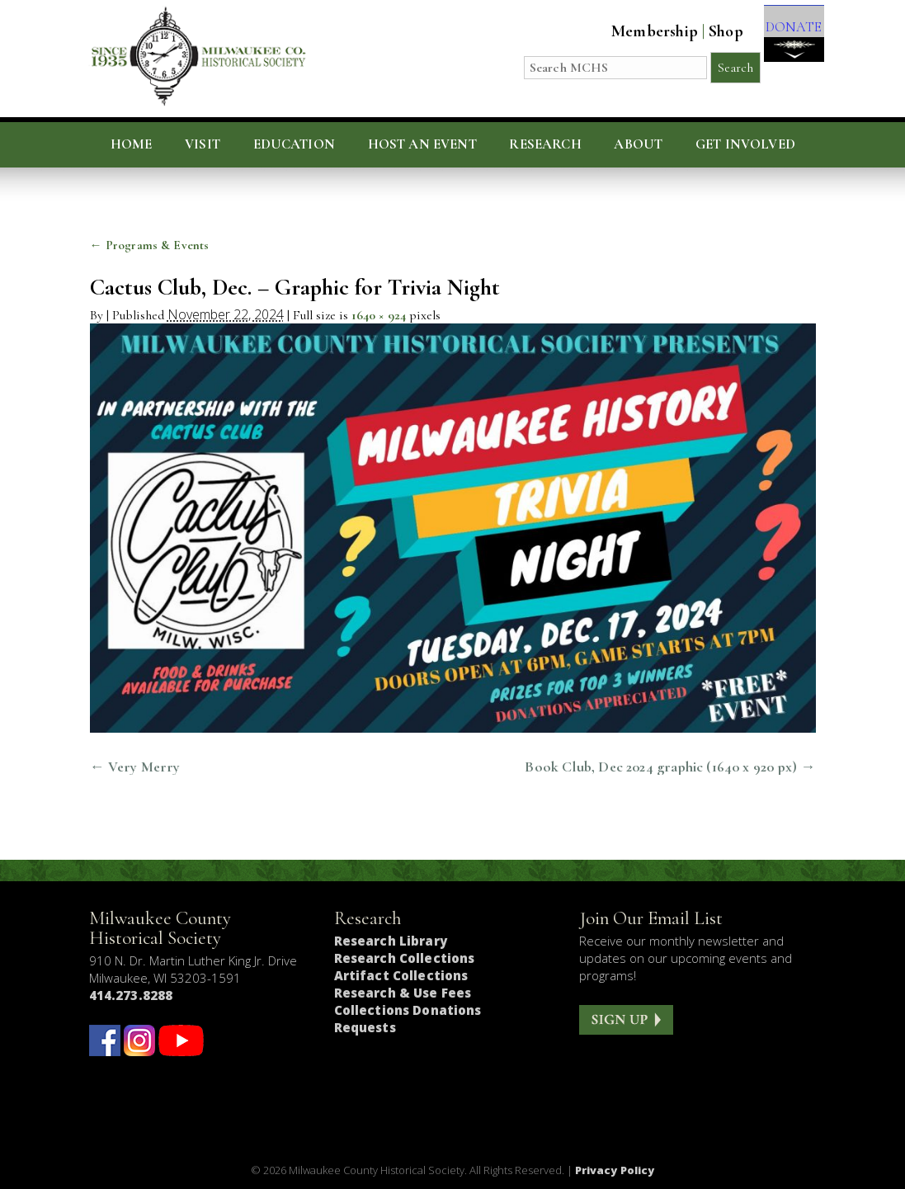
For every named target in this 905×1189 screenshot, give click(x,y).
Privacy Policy (615, 1170)
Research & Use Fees (403, 992)
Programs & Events (150, 245)
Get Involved (745, 144)
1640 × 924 (379, 315)
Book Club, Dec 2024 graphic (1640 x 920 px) (661, 766)
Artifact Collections (401, 975)
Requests (365, 1027)
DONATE (784, 42)
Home (132, 144)
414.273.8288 (131, 995)
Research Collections (404, 958)
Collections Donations (408, 1010)
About (638, 144)
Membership (636, 31)
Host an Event (422, 144)
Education (294, 144)
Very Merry (144, 766)
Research (545, 144)
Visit (202, 144)
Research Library (390, 940)
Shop (708, 31)
